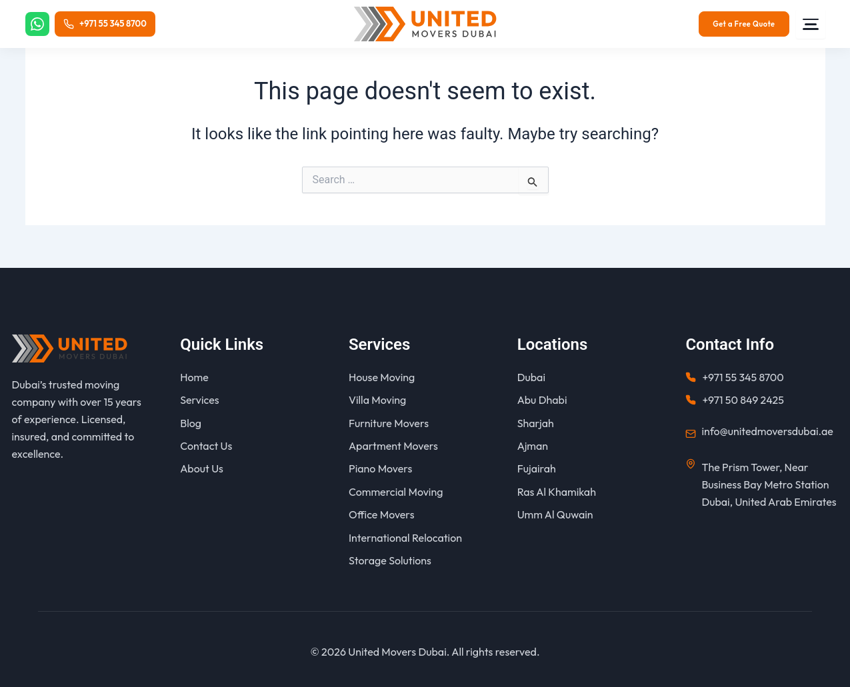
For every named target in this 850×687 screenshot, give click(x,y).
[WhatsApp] (38, 24)
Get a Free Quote (744, 24)
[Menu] (810, 24)
